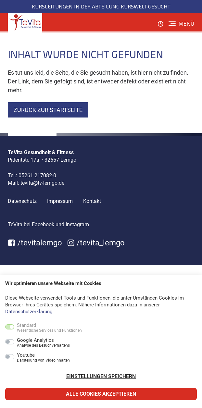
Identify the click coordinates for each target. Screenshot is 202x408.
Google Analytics (43, 343)
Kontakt (92, 201)
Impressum (60, 201)
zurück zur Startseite (48, 109)
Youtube (43, 358)
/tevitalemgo (35, 242)
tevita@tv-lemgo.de (42, 183)
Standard (49, 328)
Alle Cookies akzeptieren (101, 394)
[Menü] (181, 24)
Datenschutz (22, 201)
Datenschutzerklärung (28, 312)
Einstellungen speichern (101, 376)
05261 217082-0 (37, 175)
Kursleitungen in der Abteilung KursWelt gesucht (101, 6)
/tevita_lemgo (96, 242)
